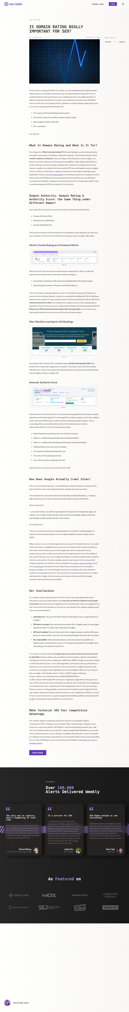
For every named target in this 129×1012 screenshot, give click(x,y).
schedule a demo (35, 743)
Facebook (108, 42)
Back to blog (38, 753)
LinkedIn (122, 42)
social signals (38, 566)
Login (113, 4)
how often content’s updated (81, 563)
